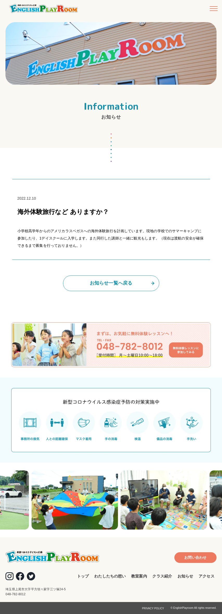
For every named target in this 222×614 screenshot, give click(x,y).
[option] (78, 500)
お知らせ (185, 576)
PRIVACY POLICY (153, 608)
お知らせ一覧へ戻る (111, 283)
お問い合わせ (195, 557)
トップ (83, 576)
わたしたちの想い (110, 576)
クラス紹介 (162, 576)
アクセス (206, 576)
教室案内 (139, 576)
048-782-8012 (15, 594)
